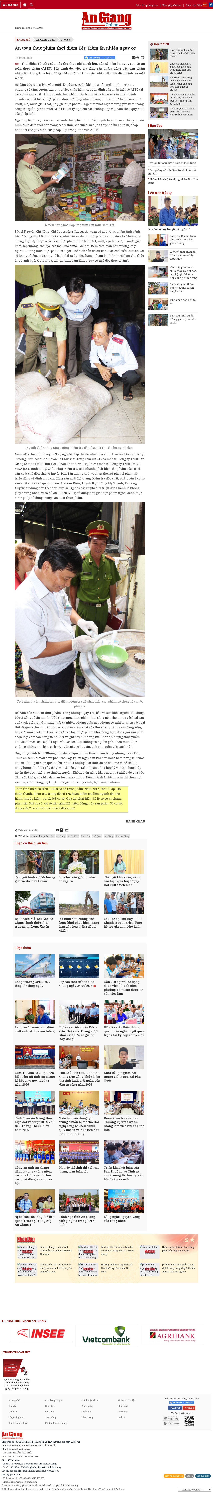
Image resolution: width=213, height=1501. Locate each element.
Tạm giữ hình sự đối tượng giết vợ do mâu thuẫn (183, 319)
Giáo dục (50, 1412)
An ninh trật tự (161, 193)
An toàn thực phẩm (39, 836)
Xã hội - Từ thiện (126, 1406)
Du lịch (121, 1423)
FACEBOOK (175, 1414)
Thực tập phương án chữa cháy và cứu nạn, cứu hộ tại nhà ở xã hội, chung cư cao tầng (183, 272)
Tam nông (50, 1423)
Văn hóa (49, 1417)
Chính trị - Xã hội (90, 1406)
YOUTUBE (189, 1414)
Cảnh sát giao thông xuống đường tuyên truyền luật (182, 287)
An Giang (60, 836)
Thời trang (87, 1423)
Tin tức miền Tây (18, 1429)
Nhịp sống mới (16, 1423)
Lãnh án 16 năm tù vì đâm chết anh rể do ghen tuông (183, 239)
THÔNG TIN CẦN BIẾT (16, 1358)
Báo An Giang (122, 836)
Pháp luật (123, 1412)
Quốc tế (13, 1417)
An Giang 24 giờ (45, 39)
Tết (52, 836)
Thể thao (86, 1417)
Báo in (190, 1482)
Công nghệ (87, 1412)
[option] (41, 1339)
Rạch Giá (85, 836)
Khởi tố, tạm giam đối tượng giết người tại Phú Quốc (183, 255)
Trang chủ (23, 39)
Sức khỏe (123, 1417)
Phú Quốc (97, 836)
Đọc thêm (23, 950)
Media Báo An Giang (56, 1429)
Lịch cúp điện (194, 5)
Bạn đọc (156, 126)
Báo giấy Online (171, 5)
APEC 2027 (73, 836)
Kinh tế (12, 1412)
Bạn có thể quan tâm (32, 843)
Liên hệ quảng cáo (147, 5)
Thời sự (65, 39)
